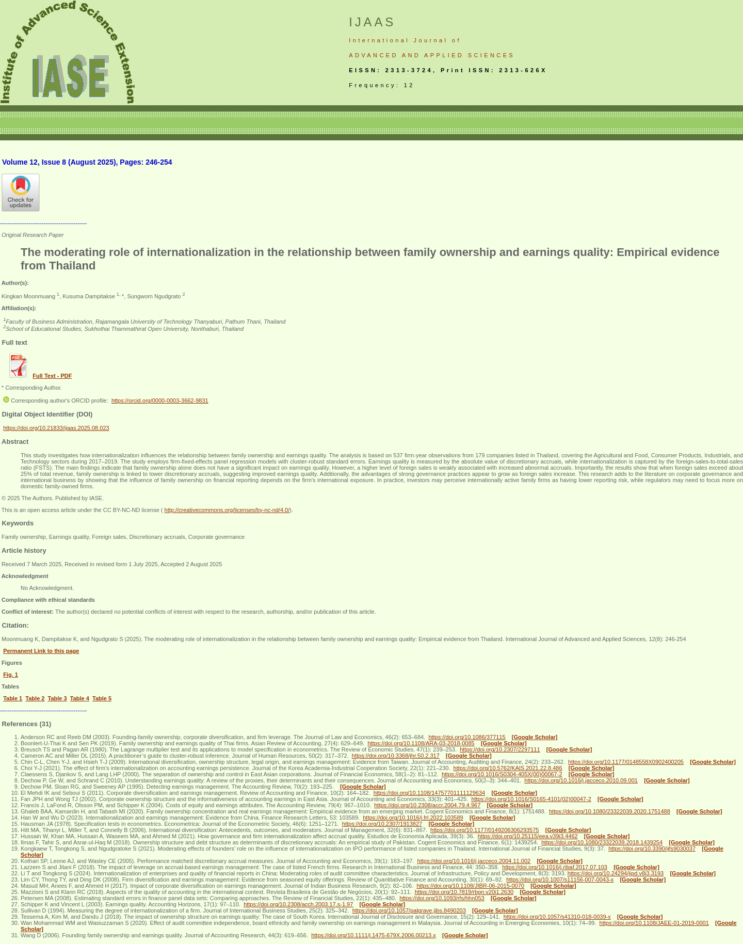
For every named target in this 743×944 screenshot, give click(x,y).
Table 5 (101, 698)
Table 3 (57, 698)
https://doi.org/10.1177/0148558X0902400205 (626, 762)
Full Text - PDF (52, 376)
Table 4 (79, 698)
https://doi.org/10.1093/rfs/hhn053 (441, 898)
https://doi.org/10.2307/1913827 (382, 824)
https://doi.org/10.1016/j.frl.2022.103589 (413, 817)
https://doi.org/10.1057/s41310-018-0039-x (557, 917)
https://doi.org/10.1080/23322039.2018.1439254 (602, 842)
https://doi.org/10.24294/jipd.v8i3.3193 (616, 873)
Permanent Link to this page (41, 651)
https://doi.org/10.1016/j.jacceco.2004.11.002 (474, 861)
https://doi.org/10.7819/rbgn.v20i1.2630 (464, 892)
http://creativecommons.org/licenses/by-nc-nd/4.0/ (227, 510)
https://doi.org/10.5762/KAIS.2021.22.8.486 (508, 768)
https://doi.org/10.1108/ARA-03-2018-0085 (420, 743)
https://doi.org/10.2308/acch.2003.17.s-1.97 (298, 904)
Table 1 (12, 698)
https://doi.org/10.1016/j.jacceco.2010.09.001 (581, 780)
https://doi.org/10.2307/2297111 (500, 749)
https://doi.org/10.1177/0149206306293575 (484, 830)
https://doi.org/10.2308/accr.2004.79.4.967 (427, 805)
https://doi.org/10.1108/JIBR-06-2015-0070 (470, 886)
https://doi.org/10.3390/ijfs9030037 (652, 848)
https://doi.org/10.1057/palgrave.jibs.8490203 (409, 910)
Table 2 (34, 698)
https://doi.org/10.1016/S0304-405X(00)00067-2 (502, 774)
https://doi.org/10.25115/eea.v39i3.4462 (528, 836)
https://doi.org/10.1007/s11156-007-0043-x (559, 879)
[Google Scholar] (535, 737)
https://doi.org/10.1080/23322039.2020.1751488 (609, 811)
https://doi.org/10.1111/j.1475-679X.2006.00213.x (373, 935)
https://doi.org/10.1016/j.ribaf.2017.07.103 (554, 867)
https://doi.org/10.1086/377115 (466, 737)
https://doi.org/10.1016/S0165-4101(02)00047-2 (531, 799)
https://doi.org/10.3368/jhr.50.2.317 (396, 756)
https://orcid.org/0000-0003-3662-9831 (159, 400)
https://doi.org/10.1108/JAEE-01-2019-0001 (654, 923)
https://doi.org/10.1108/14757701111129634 (430, 793)
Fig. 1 (10, 674)
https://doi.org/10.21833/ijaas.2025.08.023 (56, 428)
